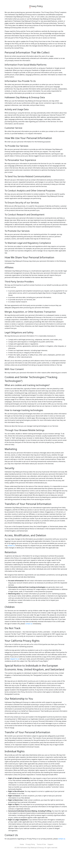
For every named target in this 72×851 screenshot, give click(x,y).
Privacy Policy (30, 844)
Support (50, 844)
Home (22, 844)
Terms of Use (41, 844)
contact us (11, 546)
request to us (14, 659)
